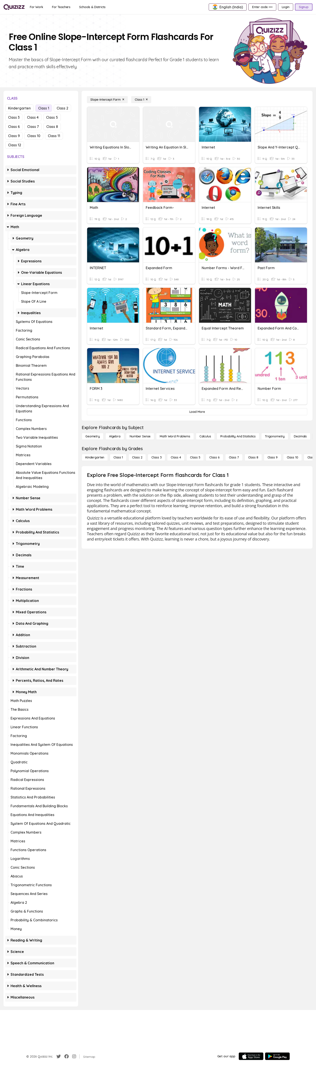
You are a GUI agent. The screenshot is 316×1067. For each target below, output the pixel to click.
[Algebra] (114, 436)
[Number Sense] (140, 436)
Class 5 (52, 117)
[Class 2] (137, 457)
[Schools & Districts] (92, 7)
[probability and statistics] (238, 436)
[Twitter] (58, 1056)
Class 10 (33, 136)
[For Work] (36, 7)
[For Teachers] (61, 7)
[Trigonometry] (274, 436)
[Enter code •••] (262, 7)
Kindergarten (19, 108)
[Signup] (303, 7)
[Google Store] (277, 1056)
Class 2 (62, 108)
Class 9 (14, 136)
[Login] (285, 7)
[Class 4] (176, 457)
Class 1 (43, 108)
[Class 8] (253, 457)
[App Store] (251, 1056)
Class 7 (33, 126)
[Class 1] (141, 99)
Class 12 (14, 145)
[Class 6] (214, 457)
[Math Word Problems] (175, 436)
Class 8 (52, 126)
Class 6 (14, 126)
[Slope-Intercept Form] (107, 99)
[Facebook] (66, 1056)
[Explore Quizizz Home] (14, 7)
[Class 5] (195, 457)
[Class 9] (272, 457)
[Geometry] (93, 436)
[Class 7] (234, 457)
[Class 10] (292, 457)
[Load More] (197, 411)
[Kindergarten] (95, 457)
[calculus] (205, 436)
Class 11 (54, 136)
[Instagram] (74, 1056)
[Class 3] (156, 457)
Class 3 (14, 117)
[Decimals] (300, 436)
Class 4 (33, 117)
